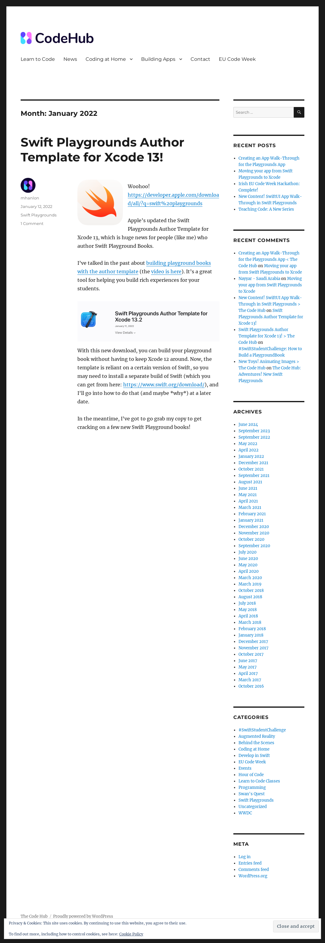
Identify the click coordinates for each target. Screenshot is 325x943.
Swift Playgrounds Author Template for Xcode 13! (102, 149)
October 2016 (251, 686)
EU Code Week (237, 59)
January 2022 (251, 456)
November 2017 (254, 648)
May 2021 (248, 494)
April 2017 (248, 673)
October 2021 (251, 469)
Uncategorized (253, 806)
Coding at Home (106, 59)
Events (245, 768)
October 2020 (251, 539)
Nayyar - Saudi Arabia (259, 278)
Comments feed (254, 869)
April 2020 (249, 571)
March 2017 (250, 679)
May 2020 (248, 565)
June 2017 (248, 660)
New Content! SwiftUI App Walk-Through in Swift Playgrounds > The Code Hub (270, 304)
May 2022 (248, 443)
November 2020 (254, 533)
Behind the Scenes (256, 742)
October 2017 (251, 654)
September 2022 (254, 437)
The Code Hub (34, 916)
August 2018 (250, 596)
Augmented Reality (257, 736)
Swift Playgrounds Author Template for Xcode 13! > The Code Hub (267, 336)
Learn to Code (38, 59)
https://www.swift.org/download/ (164, 385)
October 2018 (251, 590)
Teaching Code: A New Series (266, 209)
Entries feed (250, 863)
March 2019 (250, 584)
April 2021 (248, 501)
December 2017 (253, 641)
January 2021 (251, 520)
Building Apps (158, 59)
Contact (200, 59)
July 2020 (247, 552)
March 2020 (250, 577)
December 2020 (254, 526)
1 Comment (32, 223)
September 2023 (254, 431)
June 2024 (248, 424)
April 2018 (248, 616)
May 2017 (248, 667)
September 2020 (254, 545)
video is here (166, 271)
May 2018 (248, 609)
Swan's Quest (252, 793)
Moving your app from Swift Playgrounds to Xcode (270, 285)
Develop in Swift (254, 755)
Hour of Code (251, 774)
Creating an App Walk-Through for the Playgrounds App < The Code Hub (269, 259)
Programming (252, 787)
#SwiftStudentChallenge (262, 730)
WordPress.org (253, 876)
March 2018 (250, 622)
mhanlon (30, 197)
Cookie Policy (131, 934)
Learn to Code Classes (259, 781)
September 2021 (254, 475)
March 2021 (250, 507)
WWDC (245, 813)
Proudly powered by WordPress (83, 916)
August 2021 (250, 482)
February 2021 (252, 513)
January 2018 (251, 635)
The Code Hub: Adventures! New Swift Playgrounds (270, 374)
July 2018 (247, 603)
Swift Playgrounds (38, 214)
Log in (245, 856)
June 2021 (248, 488)
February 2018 (252, 628)
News (70, 59)
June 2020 (248, 558)
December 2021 (253, 462)
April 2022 (249, 450)
